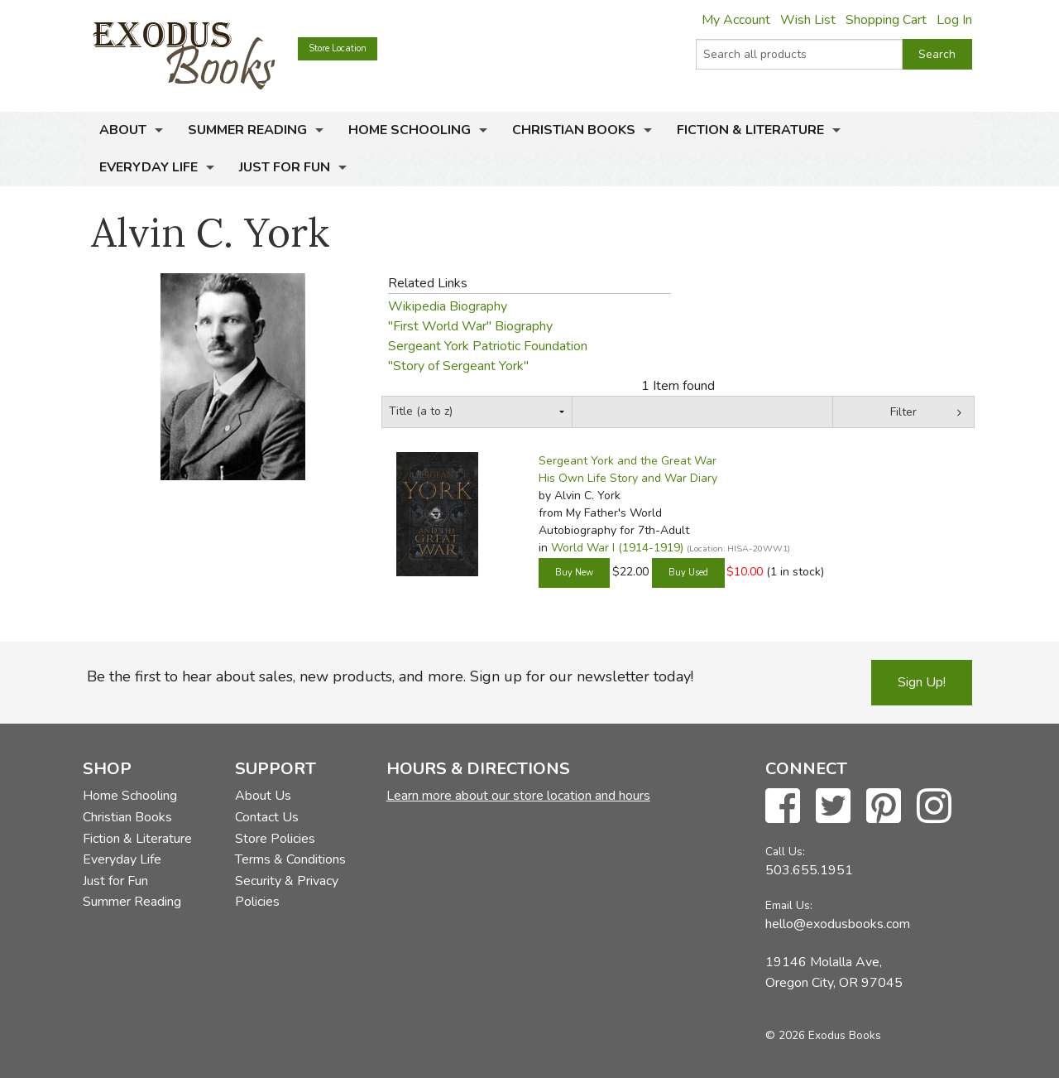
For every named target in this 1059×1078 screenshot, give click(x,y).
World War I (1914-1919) (617, 548)
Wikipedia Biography (447, 306)
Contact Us (267, 817)
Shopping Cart (886, 20)
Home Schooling (409, 130)
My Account (736, 20)
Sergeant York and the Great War (627, 461)
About (122, 130)
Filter (903, 412)
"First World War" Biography (470, 326)
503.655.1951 (809, 870)
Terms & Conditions (290, 859)
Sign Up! (922, 682)
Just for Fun (284, 167)
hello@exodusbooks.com (837, 924)
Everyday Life (148, 167)
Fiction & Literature (750, 130)
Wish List (808, 20)
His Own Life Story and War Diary (628, 478)
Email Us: (788, 905)
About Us (263, 796)
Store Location (338, 48)
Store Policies (275, 839)
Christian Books (573, 130)
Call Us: (785, 851)
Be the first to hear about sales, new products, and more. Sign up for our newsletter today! (390, 676)
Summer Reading (247, 130)
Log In (954, 20)
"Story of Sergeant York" (458, 366)
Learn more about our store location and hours (518, 796)
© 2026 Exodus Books (823, 1035)
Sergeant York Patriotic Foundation (487, 346)
